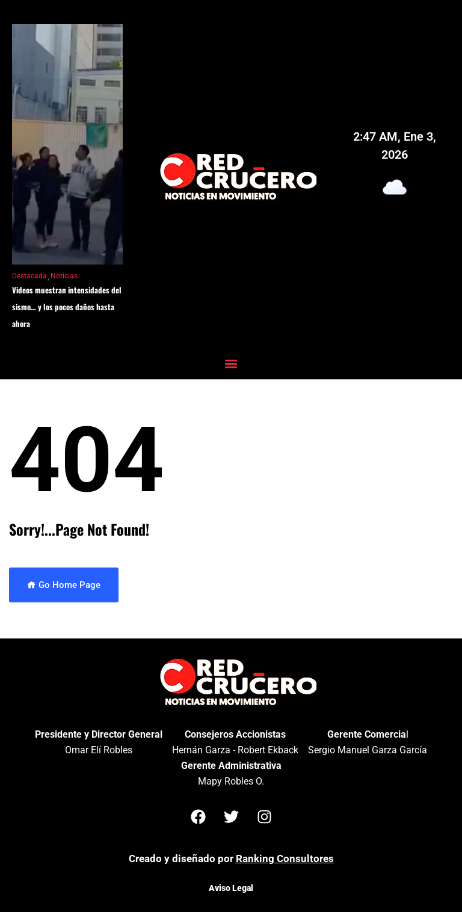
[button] (231, 363)
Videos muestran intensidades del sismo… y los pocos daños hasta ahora (67, 306)
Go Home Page (63, 585)
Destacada (29, 276)
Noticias (64, 276)
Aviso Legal (231, 888)
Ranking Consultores (285, 858)
